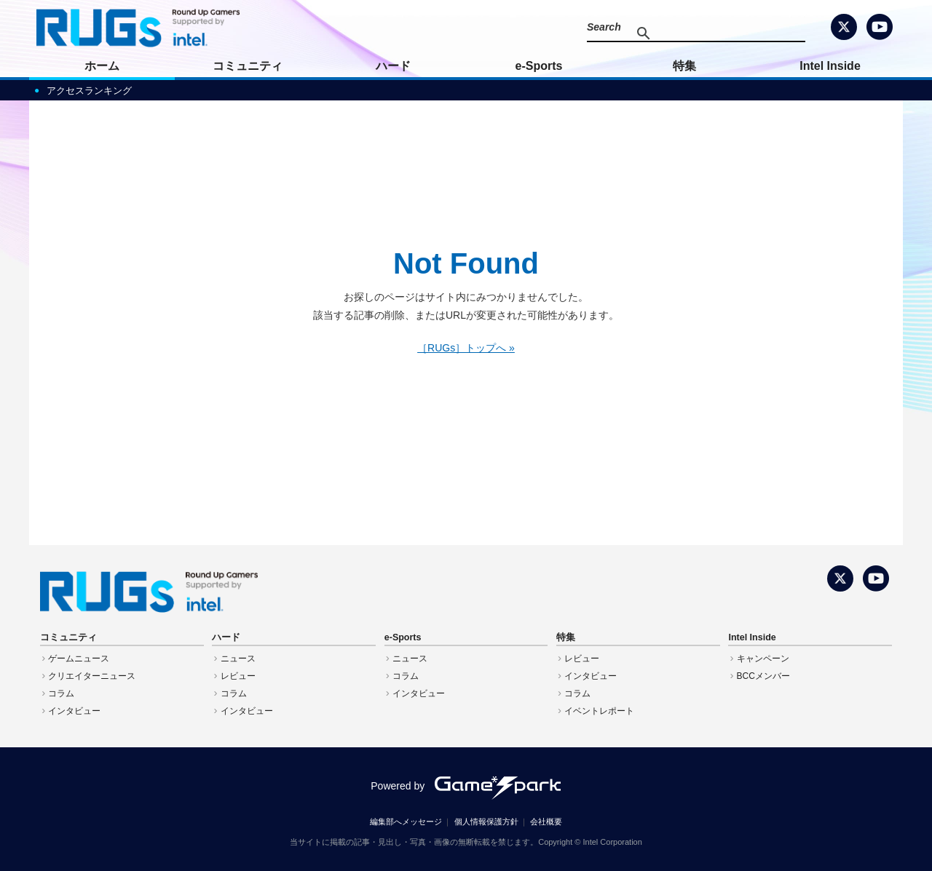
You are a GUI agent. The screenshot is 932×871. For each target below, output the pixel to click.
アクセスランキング (89, 90)
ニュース (238, 658)
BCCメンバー (763, 676)
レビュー (238, 676)
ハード (393, 66)
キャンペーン (763, 658)
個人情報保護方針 (486, 821)
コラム (61, 693)
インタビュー (74, 711)
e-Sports (539, 66)
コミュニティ (248, 66)
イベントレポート (599, 711)
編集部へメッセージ (406, 821)
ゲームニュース (78, 658)
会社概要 (546, 821)
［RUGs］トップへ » (466, 348)
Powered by (466, 785)
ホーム (101, 66)
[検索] (703, 33)
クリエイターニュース (91, 676)
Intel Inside (830, 66)
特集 (684, 66)
